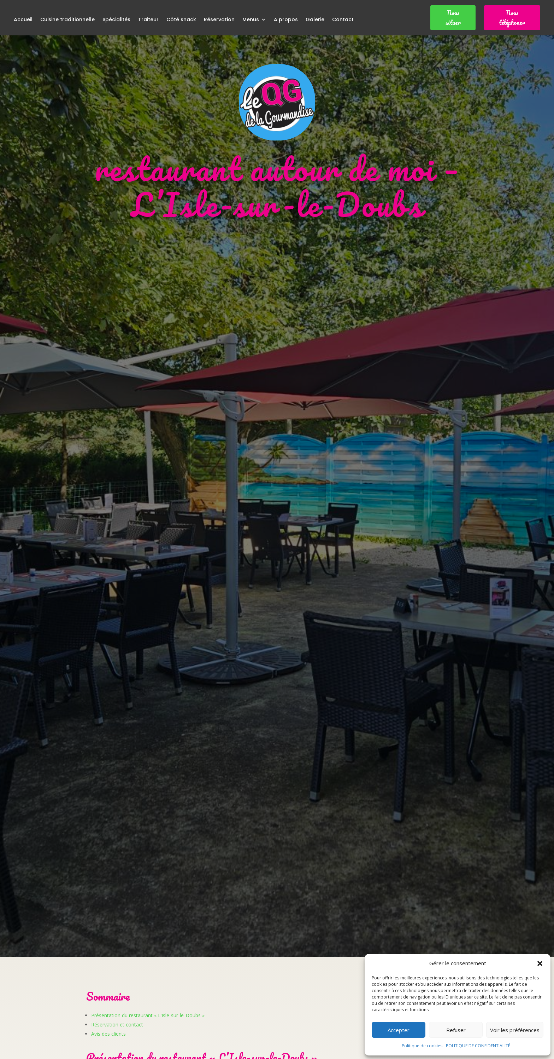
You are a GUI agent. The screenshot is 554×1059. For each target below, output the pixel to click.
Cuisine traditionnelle (67, 20)
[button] (539, 963)
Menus (250, 20)
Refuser (456, 1030)
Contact (343, 20)
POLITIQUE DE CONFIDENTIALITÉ (478, 1046)
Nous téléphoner (512, 17)
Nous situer (453, 17)
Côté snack (181, 20)
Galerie (315, 20)
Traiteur (148, 20)
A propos (286, 20)
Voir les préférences (515, 1030)
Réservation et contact (117, 1024)
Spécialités (116, 20)
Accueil (23, 20)
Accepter (398, 1030)
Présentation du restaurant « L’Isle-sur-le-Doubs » (148, 1015)
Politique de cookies (422, 1046)
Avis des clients (108, 1033)
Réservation (219, 20)
